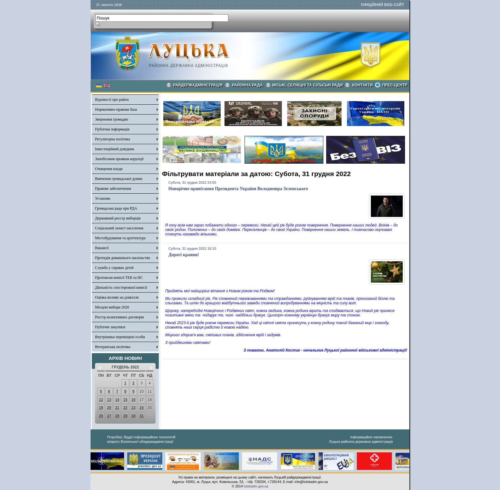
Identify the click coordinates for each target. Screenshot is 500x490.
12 (101, 399)
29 (125, 416)
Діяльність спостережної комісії (121, 287)
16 (133, 399)
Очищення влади (108, 169)
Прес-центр (394, 85)
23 (133, 407)
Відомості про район (112, 99)
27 (109, 416)
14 (117, 399)
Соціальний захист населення (119, 228)
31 (141, 416)
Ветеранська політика (112, 347)
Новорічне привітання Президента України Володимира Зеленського (238, 188)
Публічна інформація (112, 129)
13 (109, 399)
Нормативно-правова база (116, 109)
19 (101, 407)
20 (109, 407)
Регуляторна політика (112, 139)
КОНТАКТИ (362, 85)
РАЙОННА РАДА (247, 85)
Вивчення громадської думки (118, 178)
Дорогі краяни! (183, 254)
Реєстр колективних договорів (119, 317)
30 (133, 416)
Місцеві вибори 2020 (112, 307)
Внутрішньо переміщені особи (120, 337)
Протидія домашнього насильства (122, 258)
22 (125, 407)
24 (141, 407)
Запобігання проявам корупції (119, 159)
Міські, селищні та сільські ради (307, 85)
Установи (102, 198)
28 (117, 416)
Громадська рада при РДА (116, 208)
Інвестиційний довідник (114, 149)
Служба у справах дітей (114, 267)
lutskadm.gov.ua (256, 486)
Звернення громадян (111, 119)
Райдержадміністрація (198, 85)
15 (125, 399)
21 (117, 407)
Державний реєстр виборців (118, 218)
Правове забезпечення (113, 188)
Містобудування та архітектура (120, 238)
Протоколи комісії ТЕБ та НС (119, 277)
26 (101, 416)
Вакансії (102, 248)
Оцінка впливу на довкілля (117, 297)
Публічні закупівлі (110, 327)
